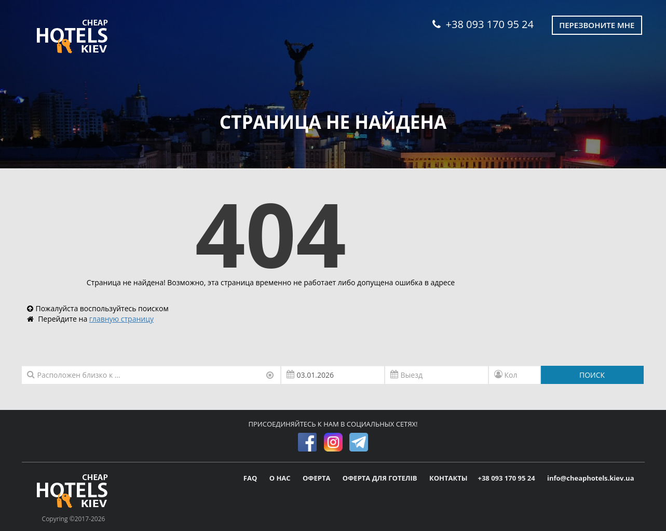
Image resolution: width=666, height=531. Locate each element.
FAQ (251, 478)
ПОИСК (592, 375)
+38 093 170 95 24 (483, 24)
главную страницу (121, 319)
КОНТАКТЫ (448, 478)
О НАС (280, 478)
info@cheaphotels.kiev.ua (590, 478)
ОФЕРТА (317, 478)
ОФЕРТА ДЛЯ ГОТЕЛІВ (381, 478)
